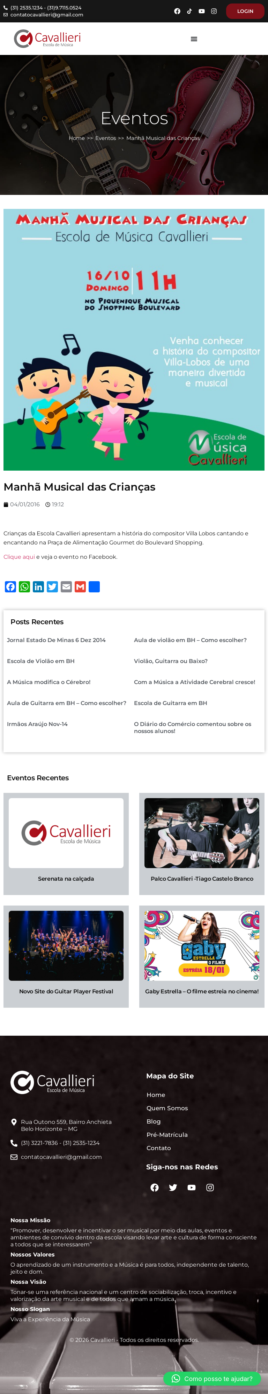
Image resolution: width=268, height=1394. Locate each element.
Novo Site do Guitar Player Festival (66, 991)
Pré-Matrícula (167, 1134)
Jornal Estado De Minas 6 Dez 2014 (56, 640)
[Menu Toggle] (194, 38)
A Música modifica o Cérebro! (48, 682)
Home (77, 138)
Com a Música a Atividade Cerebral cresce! (194, 682)
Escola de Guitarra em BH (170, 703)
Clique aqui (19, 557)
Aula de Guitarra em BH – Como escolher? (66, 703)
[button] (212, 1379)
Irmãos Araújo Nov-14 (37, 724)
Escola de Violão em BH (41, 661)
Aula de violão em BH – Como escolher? (190, 640)
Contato (159, 1148)
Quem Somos (167, 1108)
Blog (154, 1121)
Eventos (105, 138)
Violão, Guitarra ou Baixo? (171, 661)
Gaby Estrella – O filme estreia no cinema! (201, 991)
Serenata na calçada (66, 878)
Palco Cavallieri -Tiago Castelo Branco (202, 878)
